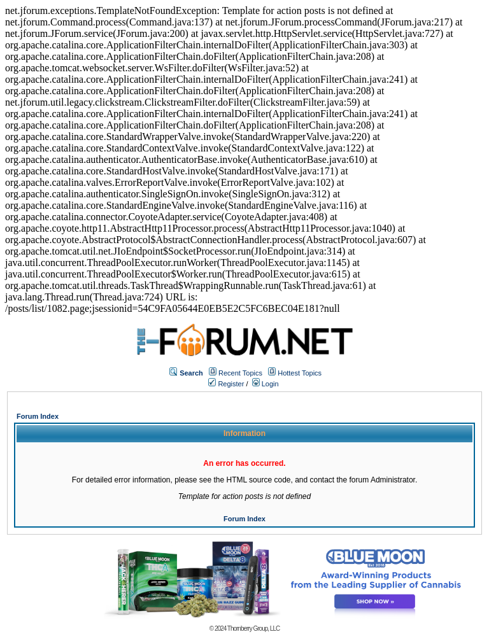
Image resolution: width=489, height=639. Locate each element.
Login (265, 384)
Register (226, 384)
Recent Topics (240, 373)
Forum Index (38, 416)
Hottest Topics (300, 373)
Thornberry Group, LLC (253, 628)
